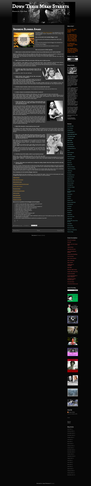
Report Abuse (69, 422)
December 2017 (70, 474)
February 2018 (70, 470)
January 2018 (70, 472)
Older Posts (60, 230)
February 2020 (70, 431)
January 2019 (70, 447)
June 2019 (69, 439)
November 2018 (70, 451)
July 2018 (69, 460)
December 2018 (70, 449)
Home (38, 230)
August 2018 (69, 458)
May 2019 (69, 441)
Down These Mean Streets (40, 6)
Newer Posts (16, 230)
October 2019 (70, 437)
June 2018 (69, 462)
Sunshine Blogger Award (27, 29)
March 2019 (69, 443)
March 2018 (69, 468)
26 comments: (26, 225)
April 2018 (69, 466)
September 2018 (70, 456)
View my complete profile (72, 413)
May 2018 (69, 464)
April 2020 (69, 429)
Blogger (52, 483)
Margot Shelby (72, 412)
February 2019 (70, 445)
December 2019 (70, 433)
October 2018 (70, 454)
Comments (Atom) (41, 235)
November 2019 (70, 435)
